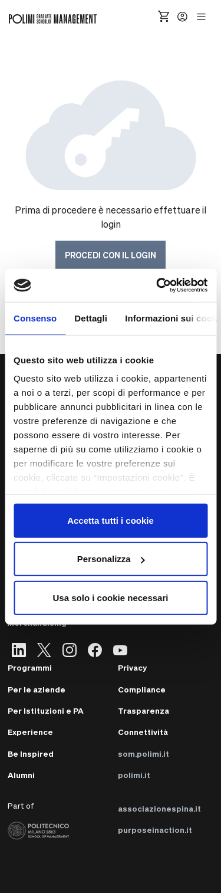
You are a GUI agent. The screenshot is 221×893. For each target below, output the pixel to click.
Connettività (143, 732)
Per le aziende (36, 689)
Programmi (30, 667)
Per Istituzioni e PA (46, 710)
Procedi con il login (110, 254)
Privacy (132, 667)
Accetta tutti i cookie (110, 520)
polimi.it (134, 775)
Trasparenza (143, 710)
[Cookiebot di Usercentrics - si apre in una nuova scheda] (157, 285)
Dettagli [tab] (90, 318)
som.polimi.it (143, 753)
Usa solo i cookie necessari (111, 597)
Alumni (21, 775)
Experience (30, 732)
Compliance (142, 689)
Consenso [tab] (35, 318)
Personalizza (111, 559)
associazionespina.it (159, 808)
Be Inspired (31, 753)
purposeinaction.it (155, 830)
